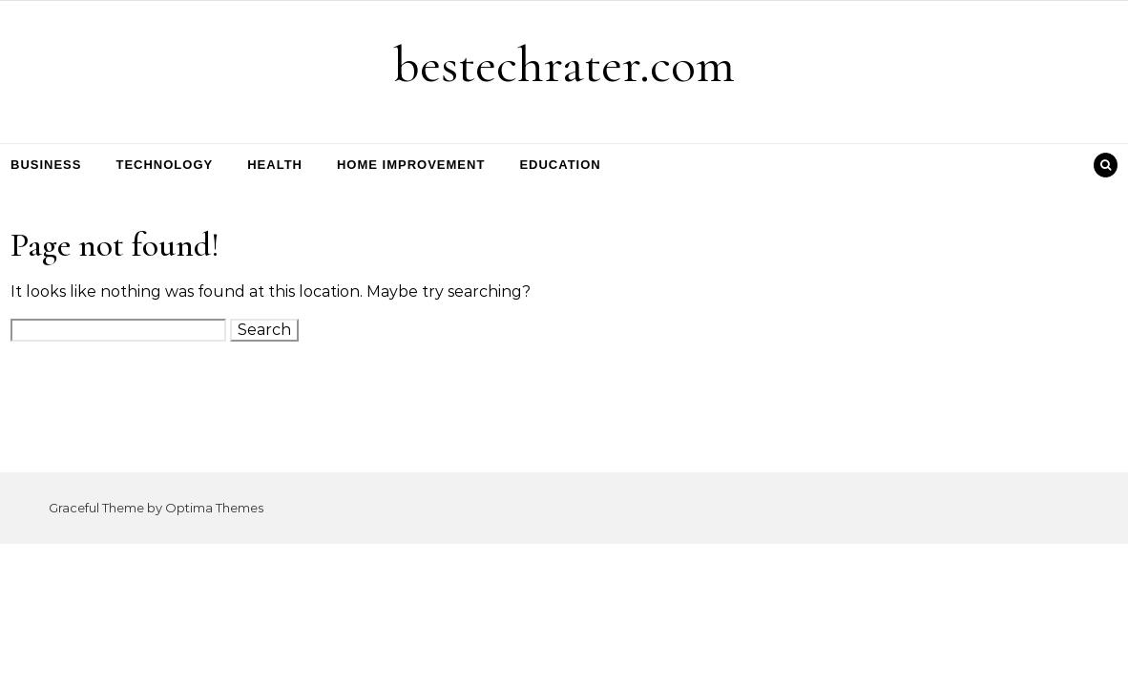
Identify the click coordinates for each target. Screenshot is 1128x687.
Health (275, 164)
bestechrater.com (564, 64)
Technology (164, 164)
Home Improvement (411, 164)
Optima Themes (214, 507)
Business (45, 164)
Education (559, 164)
